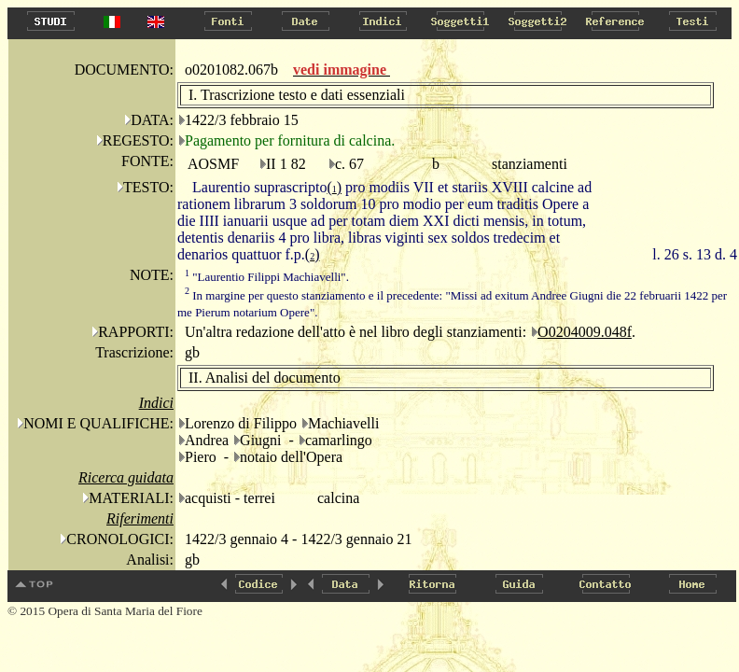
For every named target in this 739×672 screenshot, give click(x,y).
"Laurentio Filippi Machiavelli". (267, 277)
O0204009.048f (584, 332)
